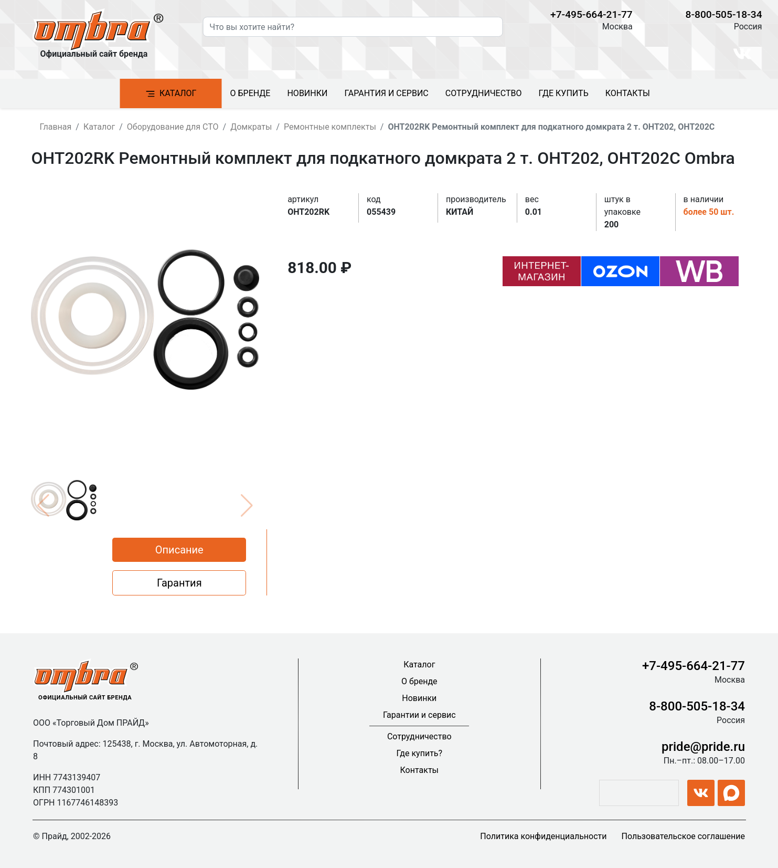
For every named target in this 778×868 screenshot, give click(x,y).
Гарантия (179, 583)
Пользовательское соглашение (683, 836)
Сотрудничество (483, 93)
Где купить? (419, 753)
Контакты (627, 93)
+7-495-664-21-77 (591, 14)
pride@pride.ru (703, 746)
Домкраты (251, 127)
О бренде (250, 93)
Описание (179, 549)
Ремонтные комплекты (330, 127)
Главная (55, 127)
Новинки (307, 93)
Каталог (170, 93)
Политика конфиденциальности (543, 836)
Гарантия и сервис (386, 93)
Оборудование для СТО (173, 127)
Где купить (563, 93)
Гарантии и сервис (419, 715)
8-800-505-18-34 (724, 14)
